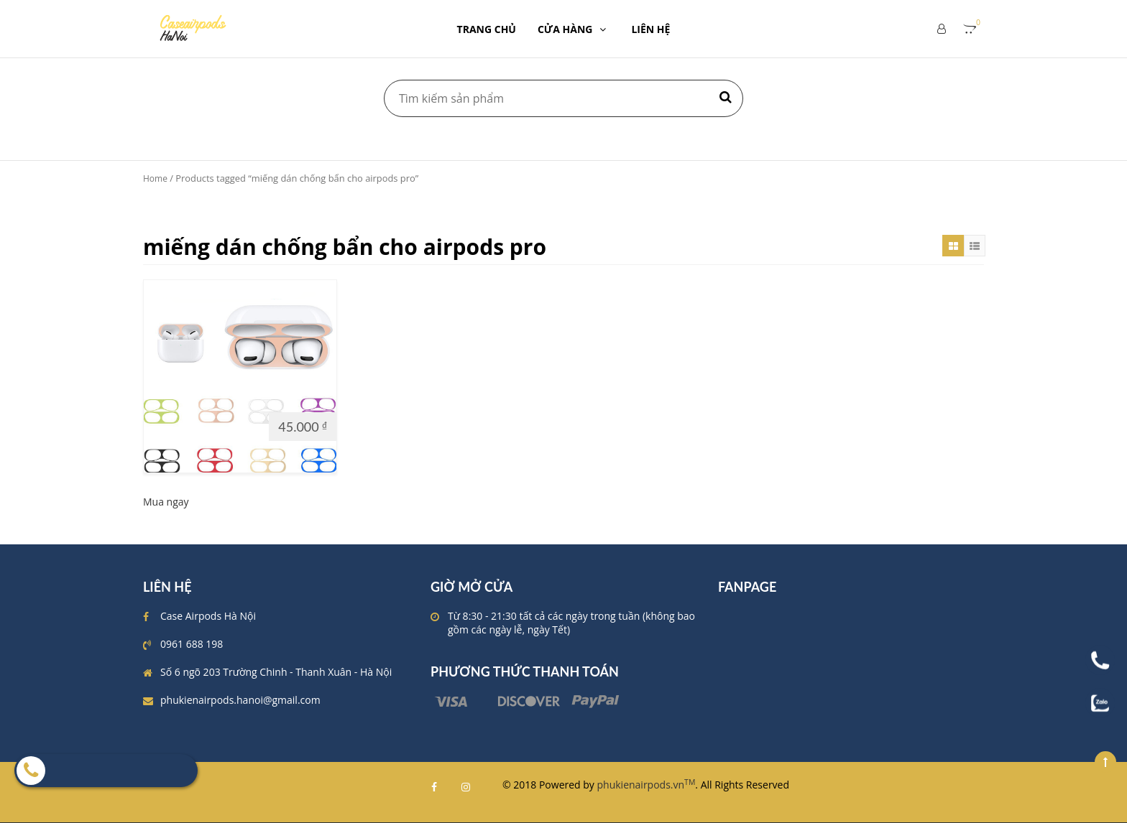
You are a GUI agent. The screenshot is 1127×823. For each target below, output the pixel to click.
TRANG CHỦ (486, 29)
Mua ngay (166, 501)
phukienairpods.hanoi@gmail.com (240, 700)
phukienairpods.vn (646, 784)
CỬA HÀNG (574, 29)
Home (155, 178)
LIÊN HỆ (650, 29)
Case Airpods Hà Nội (208, 616)
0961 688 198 (191, 644)
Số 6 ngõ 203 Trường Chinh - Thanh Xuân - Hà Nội (276, 672)
